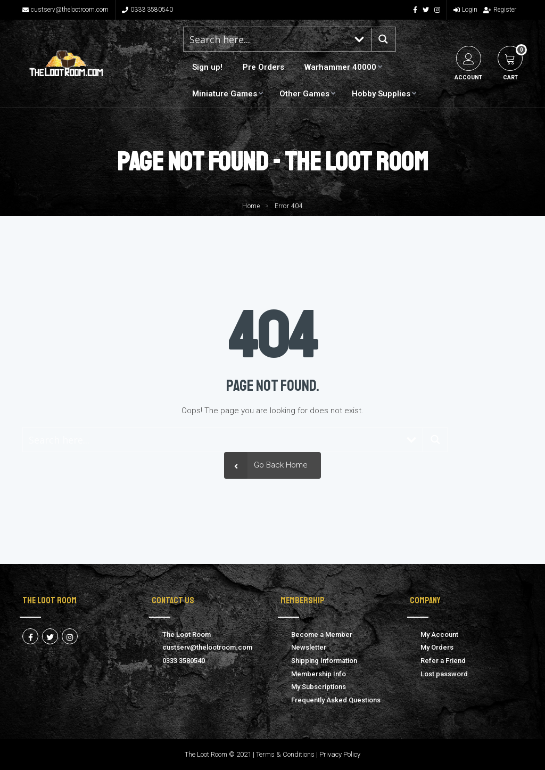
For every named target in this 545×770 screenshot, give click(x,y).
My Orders (436, 647)
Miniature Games (224, 94)
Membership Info (318, 674)
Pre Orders (263, 67)
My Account (439, 634)
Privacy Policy (339, 754)
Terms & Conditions (285, 754)
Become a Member (321, 634)
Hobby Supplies (381, 94)
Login (465, 9)
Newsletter (308, 647)
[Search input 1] (266, 39)
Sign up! (207, 67)
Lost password (444, 674)
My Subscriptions (318, 687)
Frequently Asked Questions (336, 700)
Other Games (304, 94)
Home (251, 206)
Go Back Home (266, 465)
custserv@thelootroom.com (65, 9)
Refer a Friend (443, 661)
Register (499, 9)
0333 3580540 (147, 9)
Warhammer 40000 (340, 67)
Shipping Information (324, 661)
